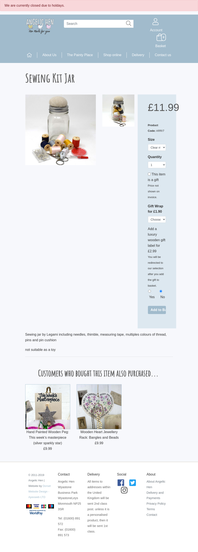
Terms (151, 509)
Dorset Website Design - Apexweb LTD (39, 491)
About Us (49, 55)
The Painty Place (80, 55)
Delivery (138, 55)
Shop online (112, 55)
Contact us (163, 55)
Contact (152, 514)
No (163, 297)
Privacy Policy (156, 503)
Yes (152, 297)
